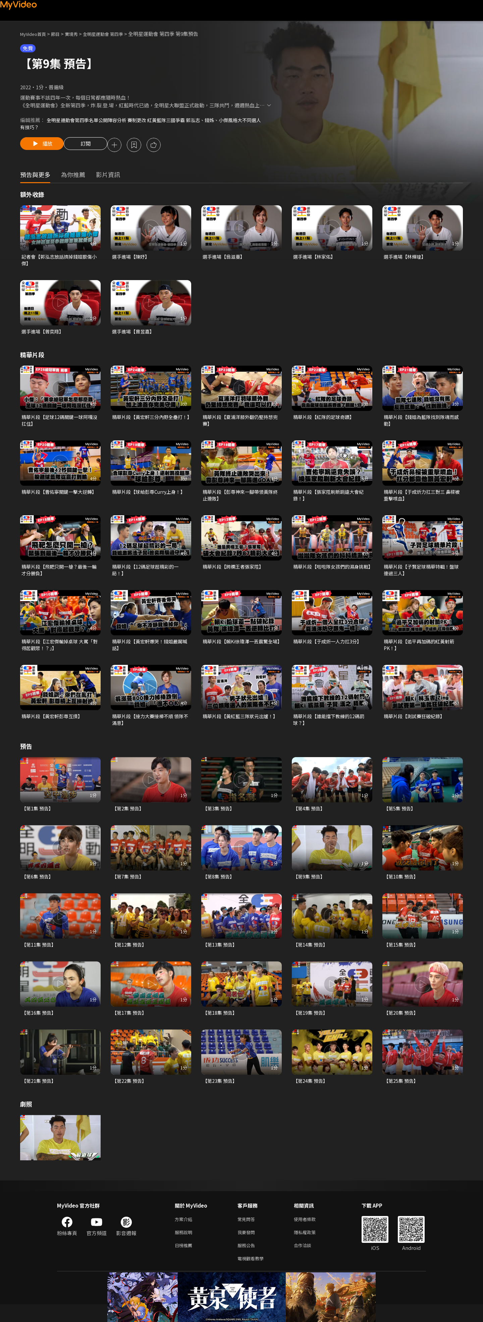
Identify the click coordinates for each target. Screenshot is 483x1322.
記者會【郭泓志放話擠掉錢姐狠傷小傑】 (59, 262)
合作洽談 (308, 1261)
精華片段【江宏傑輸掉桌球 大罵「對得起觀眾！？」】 (57, 653)
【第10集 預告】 (402, 887)
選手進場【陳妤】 (132, 258)
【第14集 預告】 (311, 956)
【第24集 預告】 (311, 1094)
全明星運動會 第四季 (114, 33)
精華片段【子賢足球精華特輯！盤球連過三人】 (421, 577)
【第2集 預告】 (129, 819)
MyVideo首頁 (35, 33)
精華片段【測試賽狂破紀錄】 (416, 725)
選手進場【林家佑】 (315, 258)
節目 (61, 33)
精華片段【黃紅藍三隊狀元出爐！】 (235, 729)
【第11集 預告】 (39, 956)
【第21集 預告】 (39, 1094)
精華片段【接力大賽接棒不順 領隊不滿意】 (150, 729)
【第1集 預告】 (38, 819)
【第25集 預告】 (402, 1094)
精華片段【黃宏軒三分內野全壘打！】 (147, 424)
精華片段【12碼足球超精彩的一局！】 (147, 577)
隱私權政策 (310, 1247)
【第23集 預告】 (221, 1094)
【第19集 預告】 (311, 1025)
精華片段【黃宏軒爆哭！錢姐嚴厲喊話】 (149, 653)
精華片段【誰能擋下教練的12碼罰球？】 (331, 729)
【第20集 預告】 (402, 1025)
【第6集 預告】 (38, 887)
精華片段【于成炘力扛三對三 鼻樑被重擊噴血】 (422, 500)
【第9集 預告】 (310, 887)
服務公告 (247, 1261)
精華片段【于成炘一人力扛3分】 (329, 649)
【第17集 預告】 (130, 1025)
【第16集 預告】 (39, 1025)
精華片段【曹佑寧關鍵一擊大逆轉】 (56, 500)
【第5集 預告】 (401, 819)
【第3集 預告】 (219, 819)
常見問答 (247, 1233)
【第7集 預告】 (129, 887)
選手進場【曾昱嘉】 (134, 334)
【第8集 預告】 (219, 887)
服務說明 (185, 1247)
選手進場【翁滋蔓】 (225, 258)
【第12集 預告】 (130, 956)
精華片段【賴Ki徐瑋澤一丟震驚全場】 (240, 653)
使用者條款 (310, 1233)
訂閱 (91, 146)
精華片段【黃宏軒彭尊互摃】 (54, 725)
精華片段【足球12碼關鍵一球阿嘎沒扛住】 (59, 424)
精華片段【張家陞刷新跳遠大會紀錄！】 (331, 500)
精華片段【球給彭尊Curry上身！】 (151, 496)
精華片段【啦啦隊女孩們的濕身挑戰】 (331, 577)
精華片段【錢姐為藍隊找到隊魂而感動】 (421, 424)
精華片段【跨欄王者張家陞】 (235, 573)
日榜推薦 (185, 1261)
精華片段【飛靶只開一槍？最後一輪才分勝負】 (59, 577)
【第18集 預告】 (221, 1025)
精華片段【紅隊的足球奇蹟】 (326, 420)
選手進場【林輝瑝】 (406, 258)
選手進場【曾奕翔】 (44, 334)
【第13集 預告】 (221, 956)
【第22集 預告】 (130, 1094)
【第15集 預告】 (402, 956)
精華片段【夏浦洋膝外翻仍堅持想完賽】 (240, 424)
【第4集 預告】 (310, 819)
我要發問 (247, 1247)
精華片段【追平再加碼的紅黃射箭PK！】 (421, 653)
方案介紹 (185, 1233)
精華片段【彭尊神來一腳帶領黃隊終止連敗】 (240, 500)
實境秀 (78, 33)
